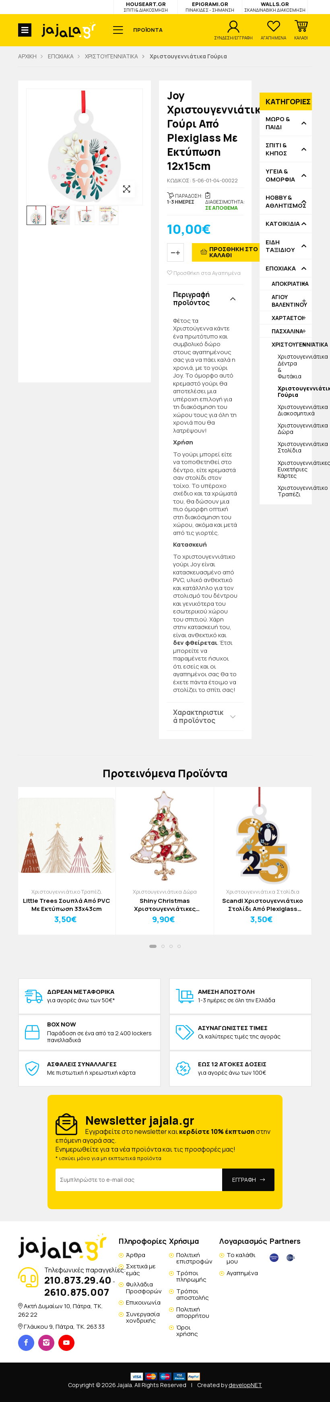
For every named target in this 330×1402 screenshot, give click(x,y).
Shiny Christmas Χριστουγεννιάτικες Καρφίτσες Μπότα (165, 905)
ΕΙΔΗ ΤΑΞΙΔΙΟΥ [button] (280, 246)
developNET (245, 1385)
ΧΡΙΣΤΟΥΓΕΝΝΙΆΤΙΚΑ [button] (292, 344)
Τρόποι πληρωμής (191, 1276)
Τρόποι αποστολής (192, 1294)
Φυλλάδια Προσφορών (144, 1287)
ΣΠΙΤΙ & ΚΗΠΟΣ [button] (276, 149)
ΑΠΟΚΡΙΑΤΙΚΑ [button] (290, 283)
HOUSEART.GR (146, 6)
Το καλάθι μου (241, 1258)
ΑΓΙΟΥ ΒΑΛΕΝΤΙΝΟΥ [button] (289, 300)
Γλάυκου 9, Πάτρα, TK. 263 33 (64, 1326)
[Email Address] (139, 1180)
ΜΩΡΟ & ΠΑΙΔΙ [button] (278, 123)
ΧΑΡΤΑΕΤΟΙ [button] (287, 318)
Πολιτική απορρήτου (192, 1312)
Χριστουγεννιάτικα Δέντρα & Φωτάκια (295, 366)
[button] (301, 30)
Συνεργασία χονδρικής (143, 1317)
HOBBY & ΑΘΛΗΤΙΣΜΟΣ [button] (286, 201)
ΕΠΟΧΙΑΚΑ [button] (281, 268)
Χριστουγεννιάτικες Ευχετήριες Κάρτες (295, 469)
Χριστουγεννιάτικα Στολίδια (295, 447)
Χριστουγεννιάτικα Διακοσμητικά (295, 410)
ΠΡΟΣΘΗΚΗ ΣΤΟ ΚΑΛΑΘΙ (233, 252)
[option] (36, 215)
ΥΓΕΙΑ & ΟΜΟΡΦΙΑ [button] (280, 175)
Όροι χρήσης (187, 1330)
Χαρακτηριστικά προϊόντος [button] (198, 716)
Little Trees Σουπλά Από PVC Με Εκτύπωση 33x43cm (66, 905)
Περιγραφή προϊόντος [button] (191, 298)
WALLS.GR (274, 6)
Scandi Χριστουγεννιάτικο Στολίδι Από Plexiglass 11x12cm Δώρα (262, 905)
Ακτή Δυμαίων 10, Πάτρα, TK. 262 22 (60, 1310)
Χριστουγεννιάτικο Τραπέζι (295, 491)
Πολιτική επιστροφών (194, 1258)
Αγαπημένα (242, 1273)
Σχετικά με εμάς (141, 1269)
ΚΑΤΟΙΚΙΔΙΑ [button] (283, 224)
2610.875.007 (76, 1292)
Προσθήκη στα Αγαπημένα (204, 273)
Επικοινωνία (143, 1302)
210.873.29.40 (77, 1279)
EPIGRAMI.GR (210, 6)
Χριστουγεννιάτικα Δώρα (295, 428)
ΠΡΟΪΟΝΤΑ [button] (148, 29)
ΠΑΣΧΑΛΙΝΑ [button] (287, 331)
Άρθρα (135, 1255)
